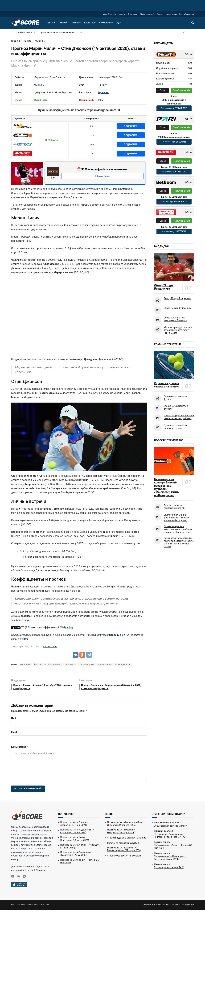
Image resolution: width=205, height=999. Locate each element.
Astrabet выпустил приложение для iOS (174, 506)
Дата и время (86, 77)
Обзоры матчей (147, 14)
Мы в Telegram (109, 14)
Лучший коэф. (86, 100)
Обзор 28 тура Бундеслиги (177, 298)
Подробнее (130, 126)
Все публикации (186, 14)
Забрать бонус (102, 176)
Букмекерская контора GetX (169, 868)
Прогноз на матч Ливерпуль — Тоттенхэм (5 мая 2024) (170, 858)
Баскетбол (89, 23)
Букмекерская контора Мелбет (170, 826)
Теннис (76, 23)
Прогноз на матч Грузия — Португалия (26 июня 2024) (74, 839)
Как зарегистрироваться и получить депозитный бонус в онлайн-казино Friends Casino (179, 542)
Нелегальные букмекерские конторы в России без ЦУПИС (170, 836)
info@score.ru (39, 871)
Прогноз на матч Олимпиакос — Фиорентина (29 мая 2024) (77, 854)
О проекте (146, 905)
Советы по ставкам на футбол (175, 397)
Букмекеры (105, 23)
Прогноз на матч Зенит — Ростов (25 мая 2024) (79, 862)
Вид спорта (85, 92)
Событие (19, 77)
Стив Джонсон (123, 664)
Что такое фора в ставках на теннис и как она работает (179, 417)
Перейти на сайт (181, 90)
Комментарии (171, 14)
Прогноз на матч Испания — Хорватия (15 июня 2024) (75, 824)
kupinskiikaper (50, 646)
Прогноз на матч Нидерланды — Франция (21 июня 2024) (77, 832)
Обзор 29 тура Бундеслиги (163, 287)
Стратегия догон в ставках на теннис (166, 385)
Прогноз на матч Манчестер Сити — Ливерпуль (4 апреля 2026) (126, 824)
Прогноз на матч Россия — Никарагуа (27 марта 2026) (65, 32)
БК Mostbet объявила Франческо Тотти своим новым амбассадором (176, 517)
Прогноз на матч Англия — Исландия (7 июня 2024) (79, 847)
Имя (14, 719)
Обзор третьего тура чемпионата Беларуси (175, 319)
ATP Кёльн (25, 664)
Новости (121, 14)
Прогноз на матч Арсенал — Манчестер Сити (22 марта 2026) (124, 850)
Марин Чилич (105, 664)
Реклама (166, 905)
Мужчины (39, 85)
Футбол (51, 23)
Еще (118, 23)
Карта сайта (188, 905)
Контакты (176, 905)
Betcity (68, 627)
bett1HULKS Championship (47, 664)
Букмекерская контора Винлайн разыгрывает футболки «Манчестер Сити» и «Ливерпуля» (166, 487)
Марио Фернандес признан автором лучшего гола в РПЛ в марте (178, 330)
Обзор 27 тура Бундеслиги (177, 308)
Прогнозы (132, 14)
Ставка (18, 100)
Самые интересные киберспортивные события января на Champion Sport (178, 529)
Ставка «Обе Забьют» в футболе (176, 407)
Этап (81, 85)
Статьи (160, 14)
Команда (156, 905)
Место (18, 92)
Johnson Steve (86, 664)
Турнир (18, 85)
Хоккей (63, 23)
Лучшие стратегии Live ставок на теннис (176, 426)
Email (15, 733)
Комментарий (19, 748)
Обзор (163, 90)
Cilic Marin (70, 664)
